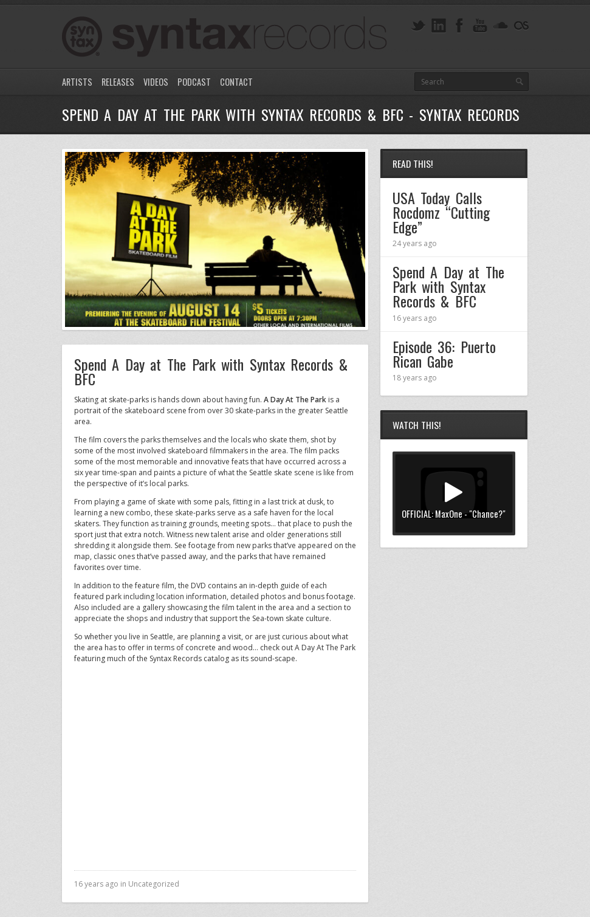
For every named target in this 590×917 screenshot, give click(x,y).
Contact (236, 81)
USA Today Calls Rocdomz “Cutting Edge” (441, 212)
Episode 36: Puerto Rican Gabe (444, 353)
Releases (117, 81)
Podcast (194, 81)
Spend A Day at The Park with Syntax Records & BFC (448, 286)
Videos (155, 81)
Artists (77, 81)
